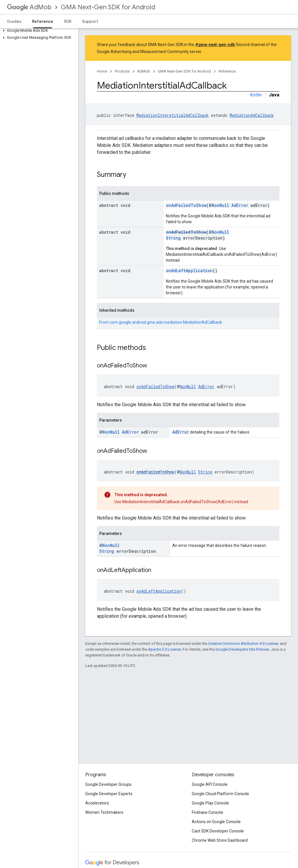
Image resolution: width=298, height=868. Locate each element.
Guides (14, 21)
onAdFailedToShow (186, 205)
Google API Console (210, 784)
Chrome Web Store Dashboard (220, 840)
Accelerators (97, 803)
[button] (38, 30)
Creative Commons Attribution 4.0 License (243, 643)
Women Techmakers (104, 812)
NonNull (220, 205)
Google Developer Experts (108, 793)
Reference (227, 71)
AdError (239, 205)
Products (122, 71)
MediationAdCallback (252, 115)
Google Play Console (210, 803)
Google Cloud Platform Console (220, 793)
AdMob (29, 7)
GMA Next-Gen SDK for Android (108, 7)
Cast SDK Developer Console (218, 831)
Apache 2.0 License (164, 649)
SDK (68, 21)
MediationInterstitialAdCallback (172, 115)
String (173, 238)
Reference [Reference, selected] (42, 21)
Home (102, 71)
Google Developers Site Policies (242, 649)
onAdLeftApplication (189, 270)
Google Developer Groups (108, 784)
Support (90, 21)
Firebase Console (207, 812)
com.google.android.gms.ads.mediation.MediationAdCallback (166, 322)
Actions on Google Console (216, 821)
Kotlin (256, 95)
